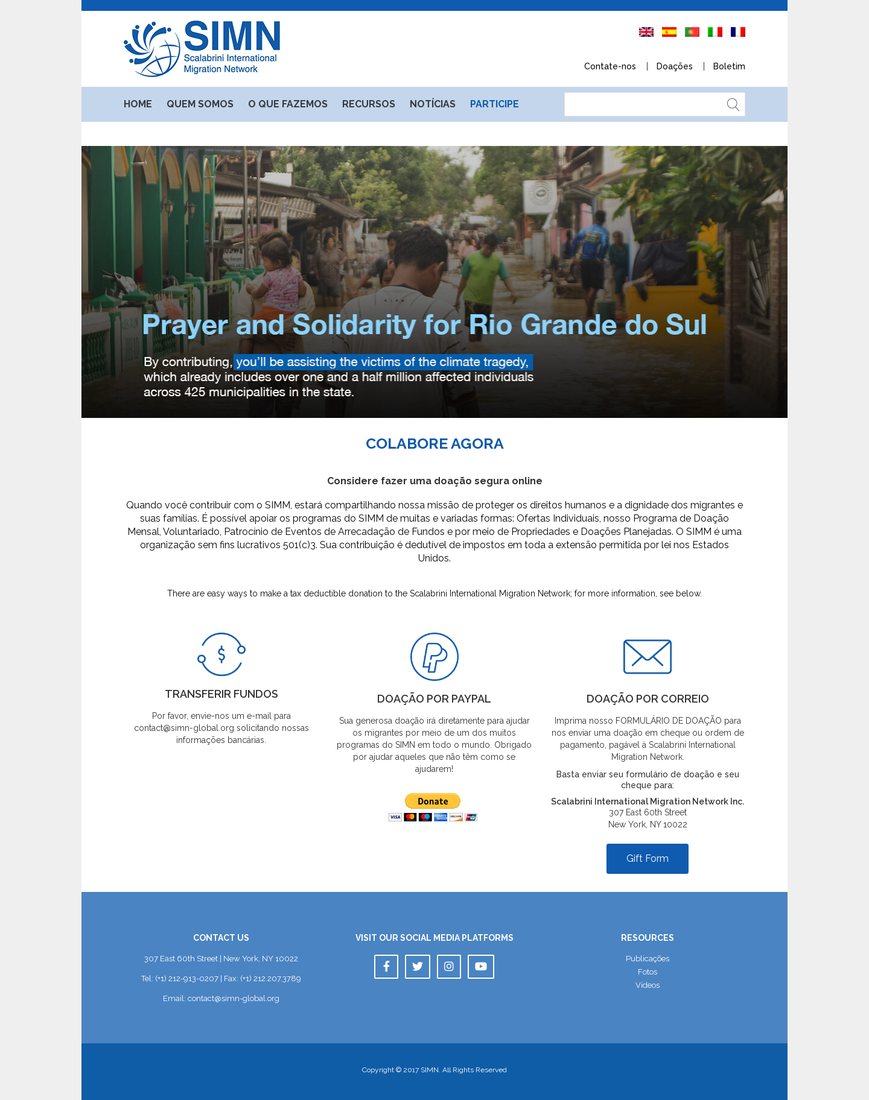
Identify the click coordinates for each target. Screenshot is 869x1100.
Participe (494, 104)
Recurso (368, 104)
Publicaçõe (647, 958)
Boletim (729, 66)
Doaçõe (675, 66)
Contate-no (610, 66)
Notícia (433, 104)
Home (138, 104)
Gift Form (647, 858)
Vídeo (647, 985)
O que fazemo (288, 104)
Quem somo (200, 104)
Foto (647, 971)
